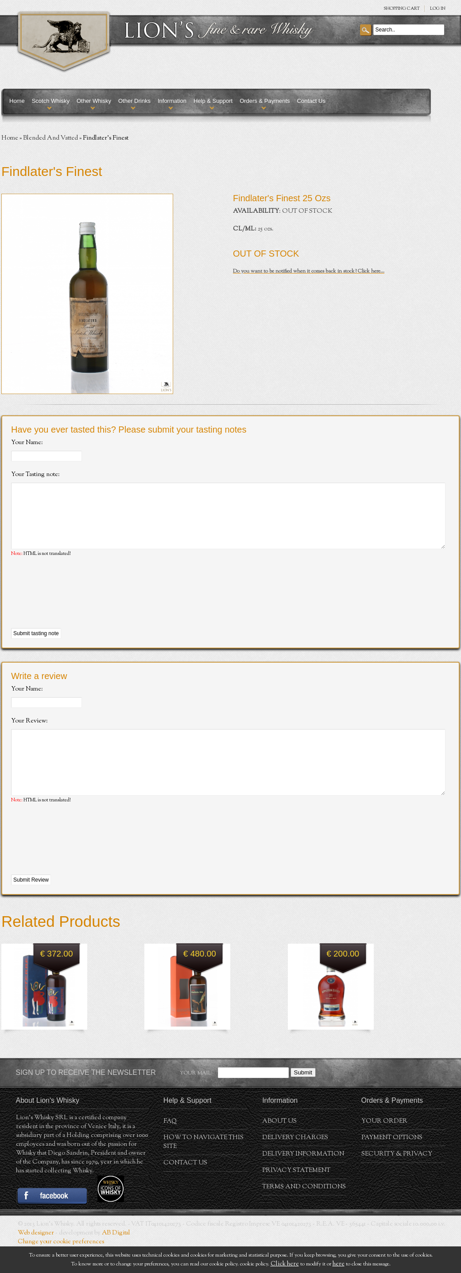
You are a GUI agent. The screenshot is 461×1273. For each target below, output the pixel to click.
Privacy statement (296, 1197)
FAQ (170, 1148)
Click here (285, 1264)
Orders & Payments (265, 101)
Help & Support (213, 101)
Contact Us (311, 101)
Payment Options (391, 1164)
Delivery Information (303, 1180)
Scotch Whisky (51, 101)
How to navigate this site (203, 1169)
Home (17, 101)
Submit (303, 1099)
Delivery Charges (295, 1164)
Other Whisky (94, 101)
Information (172, 101)
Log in (438, 8)
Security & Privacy (396, 1180)
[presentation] (78, 606)
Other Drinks (134, 101)
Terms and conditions (304, 1213)
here (339, 1264)
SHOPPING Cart (402, 8)
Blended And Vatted (50, 138)
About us (279, 1148)
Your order (384, 1148)
